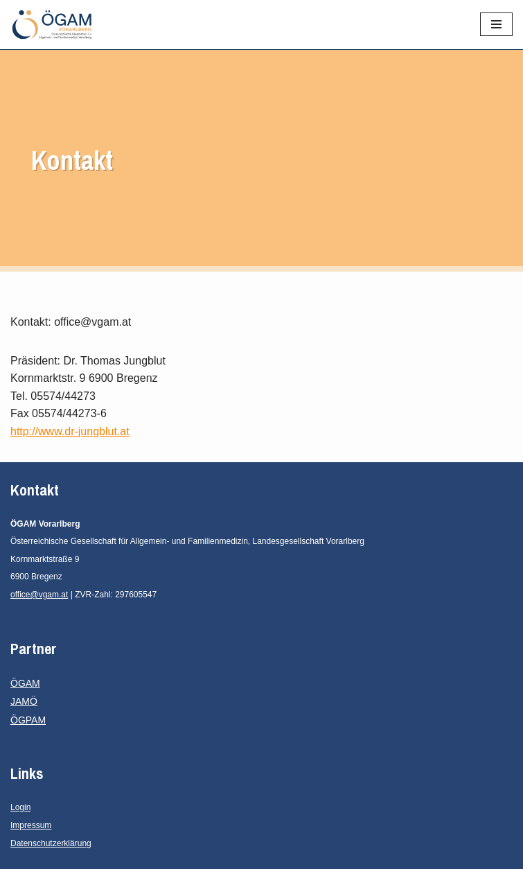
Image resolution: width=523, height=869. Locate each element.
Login (20, 807)
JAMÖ (23, 701)
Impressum (30, 825)
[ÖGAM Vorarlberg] (52, 25)
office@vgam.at (39, 594)
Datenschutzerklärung (50, 843)
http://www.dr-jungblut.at (70, 431)
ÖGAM (25, 683)
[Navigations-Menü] (496, 24)
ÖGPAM (28, 720)
